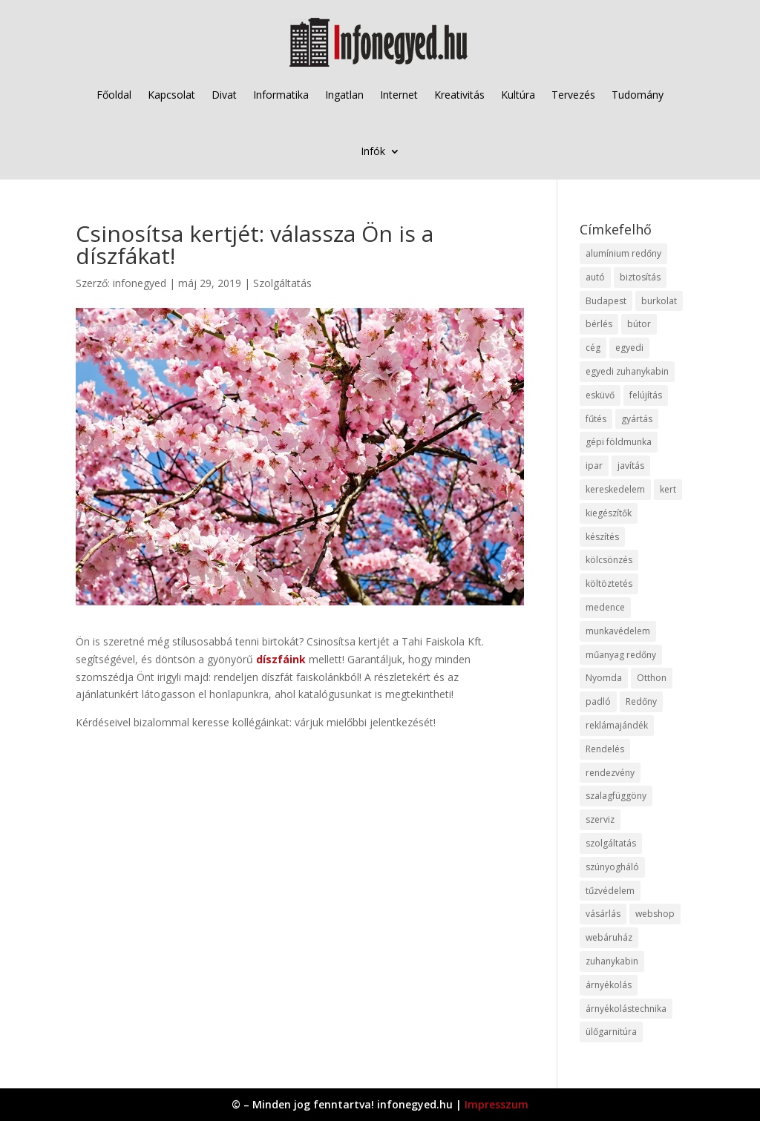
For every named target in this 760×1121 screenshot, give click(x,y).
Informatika (281, 95)
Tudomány (638, 95)
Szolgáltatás (282, 283)
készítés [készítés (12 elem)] (602, 536)
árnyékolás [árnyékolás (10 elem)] (609, 985)
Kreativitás (459, 95)
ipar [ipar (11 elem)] (594, 465)
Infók (373, 151)
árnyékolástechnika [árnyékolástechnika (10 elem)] (626, 1008)
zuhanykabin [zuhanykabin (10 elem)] (612, 961)
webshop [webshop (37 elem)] (655, 913)
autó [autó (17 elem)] (595, 277)
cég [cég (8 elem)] (593, 347)
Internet (399, 95)
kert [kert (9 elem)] (668, 489)
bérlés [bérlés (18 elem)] (599, 324)
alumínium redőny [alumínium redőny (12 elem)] (623, 253)
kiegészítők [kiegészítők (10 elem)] (609, 513)
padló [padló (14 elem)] (598, 701)
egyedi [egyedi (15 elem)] (629, 347)
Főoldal (113, 95)
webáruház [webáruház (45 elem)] (609, 937)
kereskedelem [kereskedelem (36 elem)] (615, 489)
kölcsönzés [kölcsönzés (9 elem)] (609, 559)
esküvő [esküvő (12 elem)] (600, 395)
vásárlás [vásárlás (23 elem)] (603, 913)
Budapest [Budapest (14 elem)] (606, 301)
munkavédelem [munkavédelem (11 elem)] (618, 631)
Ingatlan (344, 95)
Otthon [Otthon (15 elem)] (651, 677)
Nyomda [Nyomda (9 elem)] (604, 677)
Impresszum (496, 1104)
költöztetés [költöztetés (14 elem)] (609, 583)
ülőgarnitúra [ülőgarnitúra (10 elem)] (611, 1031)
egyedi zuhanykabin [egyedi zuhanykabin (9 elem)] (627, 371)
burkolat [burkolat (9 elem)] (659, 301)
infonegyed (139, 283)
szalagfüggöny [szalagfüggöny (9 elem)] (616, 795)
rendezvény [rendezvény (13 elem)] (610, 772)
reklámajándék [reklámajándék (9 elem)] (617, 725)
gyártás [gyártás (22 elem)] (636, 418)
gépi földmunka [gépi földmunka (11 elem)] (619, 441)
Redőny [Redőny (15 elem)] (641, 701)
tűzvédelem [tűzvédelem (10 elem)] (610, 890)
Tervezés (573, 95)
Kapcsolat (171, 95)
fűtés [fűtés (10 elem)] (596, 418)
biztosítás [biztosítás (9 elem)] (640, 277)
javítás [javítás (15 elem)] (631, 465)
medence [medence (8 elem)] (605, 607)
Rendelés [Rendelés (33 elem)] (605, 749)
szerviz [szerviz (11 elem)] (600, 819)
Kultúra (518, 95)
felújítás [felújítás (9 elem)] (645, 395)
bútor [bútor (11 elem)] (639, 324)
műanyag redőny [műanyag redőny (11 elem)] (621, 654)
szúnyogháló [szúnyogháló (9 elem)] (612, 867)
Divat (224, 95)
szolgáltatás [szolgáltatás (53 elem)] (611, 843)
